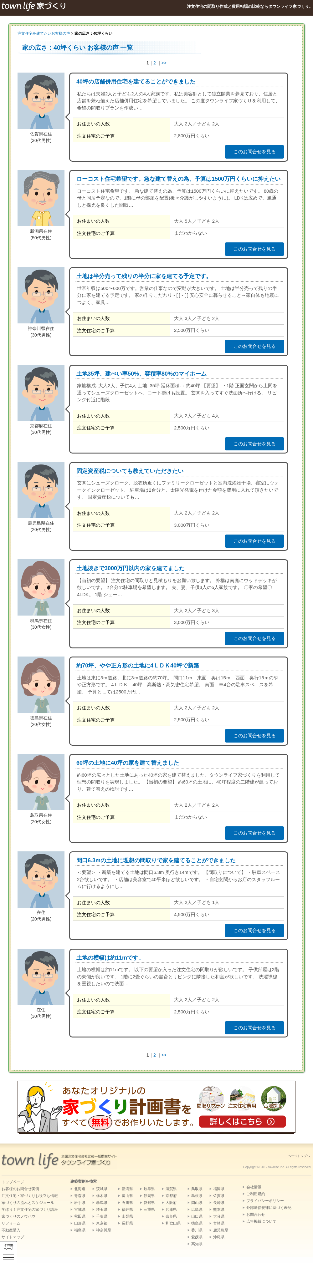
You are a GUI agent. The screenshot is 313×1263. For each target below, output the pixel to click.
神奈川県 (103, 1230)
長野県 (127, 1223)
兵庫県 (171, 1209)
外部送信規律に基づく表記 (268, 1207)
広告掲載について (261, 1221)
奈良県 (171, 1216)
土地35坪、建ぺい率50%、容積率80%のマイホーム (141, 374)
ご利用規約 (255, 1194)
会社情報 (253, 1187)
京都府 (171, 1196)
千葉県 (101, 1216)
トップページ (13, 1182)
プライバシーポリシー (265, 1201)
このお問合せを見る (254, 151)
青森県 (79, 1196)
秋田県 (79, 1216)
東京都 (101, 1223)
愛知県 (149, 1202)
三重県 (149, 1209)
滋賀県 (171, 1189)
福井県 (127, 1209)
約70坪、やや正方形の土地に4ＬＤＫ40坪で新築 (137, 665)
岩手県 (79, 1202)
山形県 (79, 1223)
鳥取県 (197, 1189)
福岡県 (218, 1189)
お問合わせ (255, 1214)
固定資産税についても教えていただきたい (129, 471)
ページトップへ (299, 1156)
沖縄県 (218, 1237)
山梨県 (127, 1216)
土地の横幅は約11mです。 (110, 958)
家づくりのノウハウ (18, 1216)
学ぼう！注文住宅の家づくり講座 (30, 1209)
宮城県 (79, 1209)
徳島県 (197, 1223)
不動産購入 (11, 1230)
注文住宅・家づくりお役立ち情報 (30, 1196)
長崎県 (218, 1202)
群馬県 (101, 1202)
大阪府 (171, 1202)
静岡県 (149, 1196)
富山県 (127, 1196)
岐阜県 (149, 1189)
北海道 (79, 1189)
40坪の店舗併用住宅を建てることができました (135, 82)
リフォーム (11, 1223)
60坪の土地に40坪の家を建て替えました (127, 763)
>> (164, 62)
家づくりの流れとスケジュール (28, 1202)
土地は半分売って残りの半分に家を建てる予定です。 (144, 276)
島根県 (197, 1196)
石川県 (127, 1202)
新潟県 (127, 1189)
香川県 (197, 1230)
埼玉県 (101, 1209)
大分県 (218, 1216)
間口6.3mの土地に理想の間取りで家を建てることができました (156, 860)
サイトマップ (13, 1237)
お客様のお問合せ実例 (20, 1189)
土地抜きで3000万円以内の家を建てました (130, 568)
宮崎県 (218, 1223)
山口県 (197, 1216)
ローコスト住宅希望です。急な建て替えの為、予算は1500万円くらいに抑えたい (178, 179)
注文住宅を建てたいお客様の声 (44, 33)
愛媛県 (197, 1237)
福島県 (79, 1230)
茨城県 (101, 1189)
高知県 (197, 1244)
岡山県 (197, 1202)
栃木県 (101, 1196)
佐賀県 (218, 1196)
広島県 (197, 1209)
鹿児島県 (220, 1230)
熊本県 (218, 1209)
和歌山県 (173, 1223)
